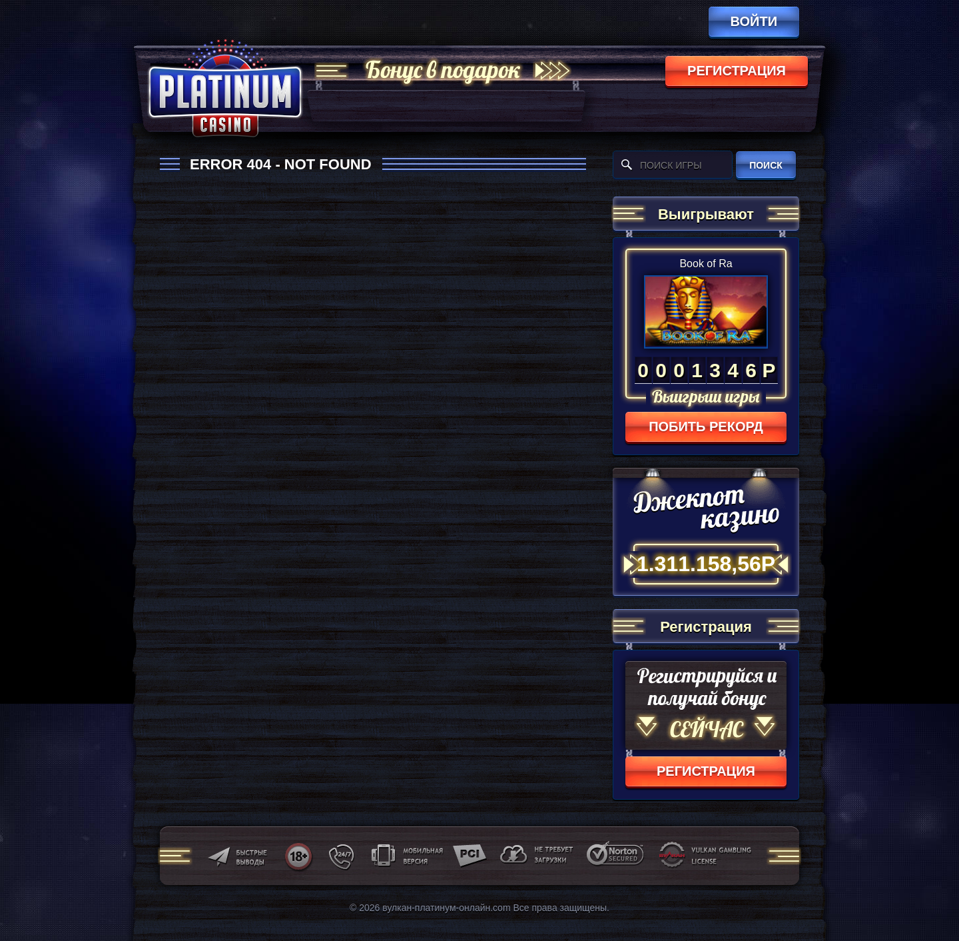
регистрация (736, 70)
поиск (766, 165)
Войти (754, 21)
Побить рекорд (706, 426)
